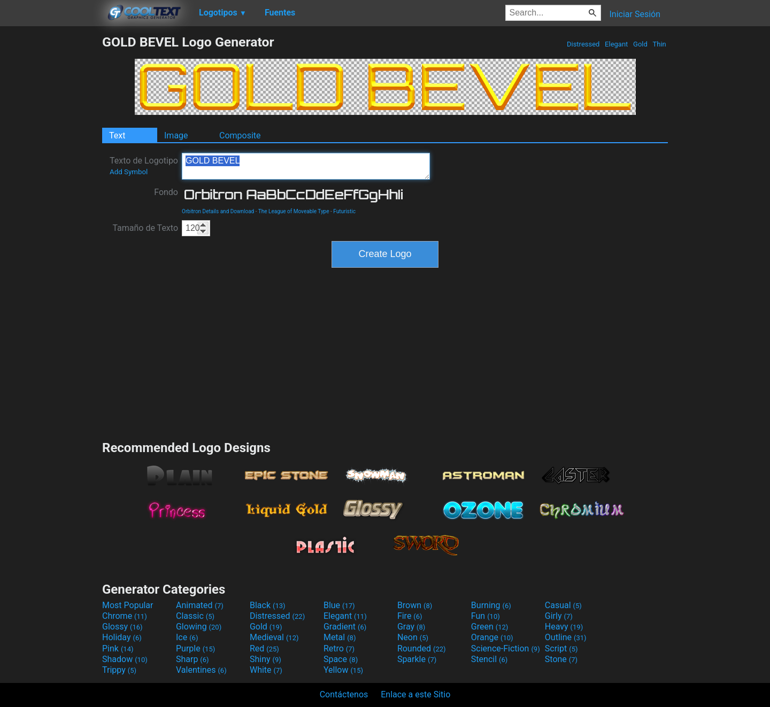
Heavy (564, 626)
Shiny (265, 659)
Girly (559, 616)
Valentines (201, 670)
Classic (195, 616)
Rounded (421, 648)
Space (341, 659)
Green (490, 626)
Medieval (274, 637)
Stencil (489, 659)
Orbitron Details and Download (218, 211)
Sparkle (416, 659)
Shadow (125, 659)
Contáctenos (344, 694)
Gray (411, 626)
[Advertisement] (51, 194)
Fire (409, 616)
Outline (566, 637)
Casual (563, 605)
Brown (414, 605)
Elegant (616, 44)
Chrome (124, 616)
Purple (195, 648)
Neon (412, 637)
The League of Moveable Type (293, 211)
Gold (640, 44)
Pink (118, 648)
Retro (339, 648)
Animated (200, 605)
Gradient (345, 626)
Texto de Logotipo (144, 166)
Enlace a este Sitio (415, 694)
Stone (561, 659)
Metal (340, 637)
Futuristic (344, 211)
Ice (187, 637)
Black (268, 605)
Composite (240, 135)
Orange (492, 637)
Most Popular (127, 605)
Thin (659, 44)
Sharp (192, 659)
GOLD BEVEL (306, 166)
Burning (491, 605)
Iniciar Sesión (634, 14)
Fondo (166, 192)
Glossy (122, 626)
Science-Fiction (505, 648)
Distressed (583, 44)
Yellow (343, 670)
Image (176, 135)
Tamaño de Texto (145, 228)
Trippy (119, 670)
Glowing (198, 626)
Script (561, 648)
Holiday (122, 637)
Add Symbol (129, 172)
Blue (339, 605)
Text (117, 135)
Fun (485, 616)
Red (264, 648)
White (266, 670)
